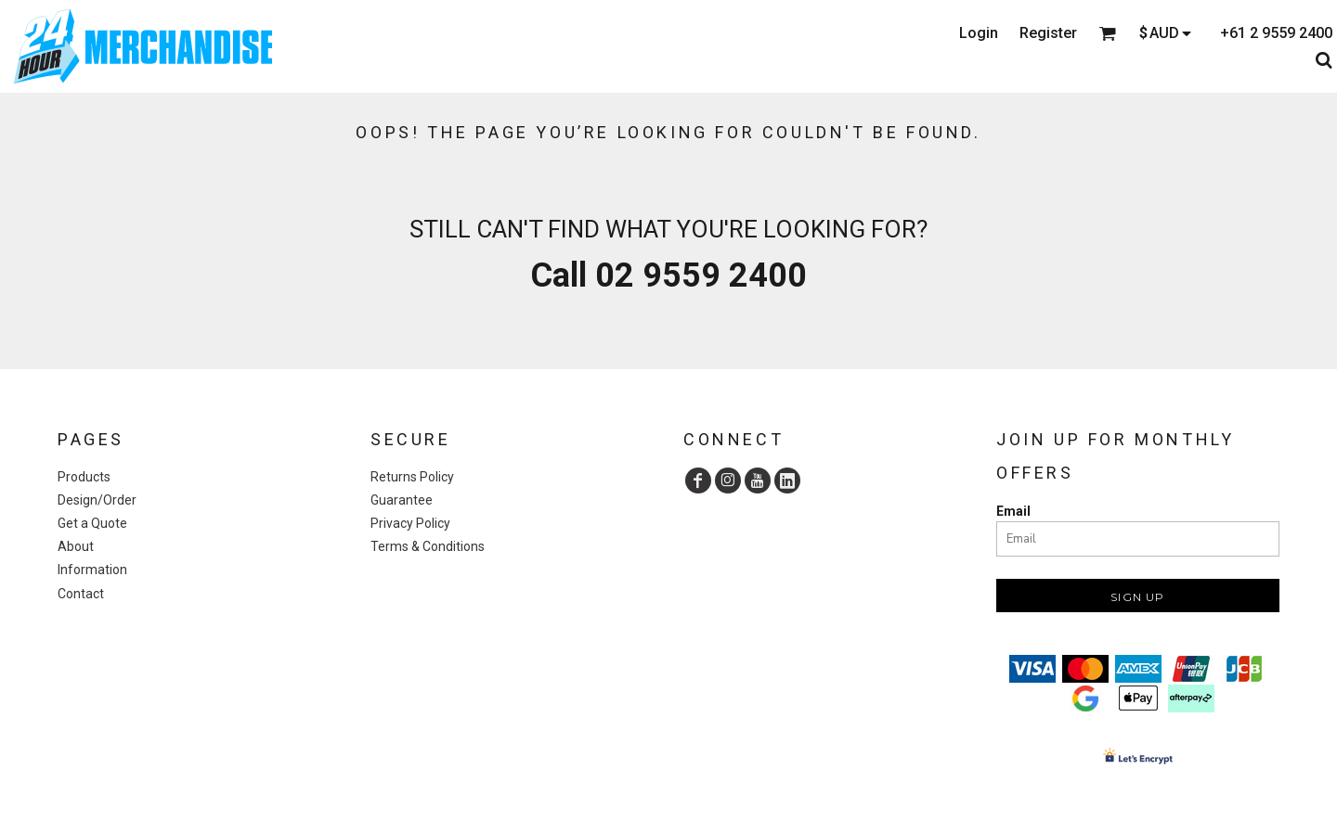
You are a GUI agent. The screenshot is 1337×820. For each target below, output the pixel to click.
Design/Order (97, 500)
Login (978, 33)
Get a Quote (92, 523)
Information (92, 569)
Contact (81, 593)
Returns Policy (412, 476)
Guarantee (401, 500)
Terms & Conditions (427, 546)
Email (1013, 511)
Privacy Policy (410, 523)
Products (84, 476)
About (76, 546)
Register (1048, 33)
